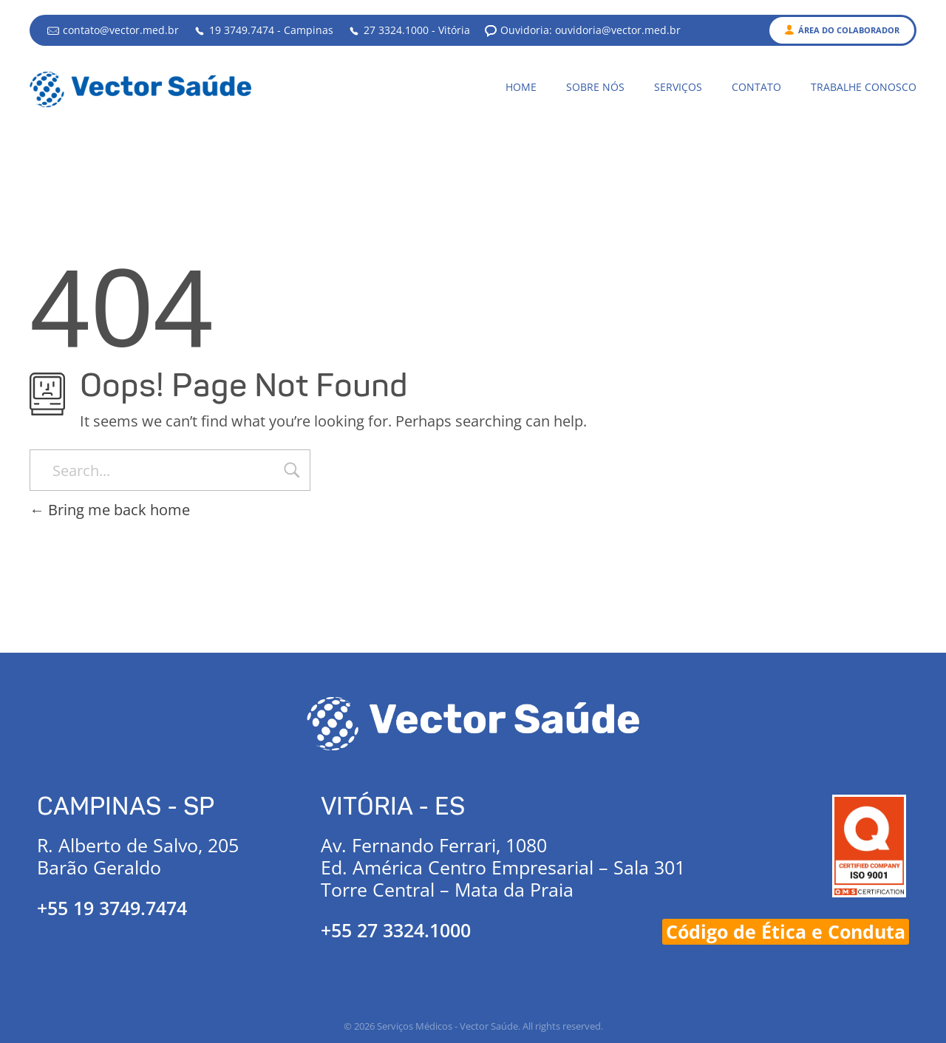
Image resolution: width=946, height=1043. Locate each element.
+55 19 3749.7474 (112, 907)
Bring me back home (110, 510)
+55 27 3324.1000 (396, 929)
